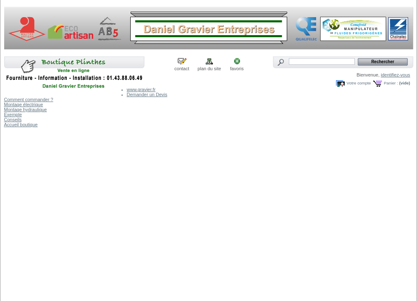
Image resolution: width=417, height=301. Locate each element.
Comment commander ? (28, 99)
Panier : (391, 83)
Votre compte (358, 83)
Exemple (13, 114)
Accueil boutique (21, 124)
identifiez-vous (395, 74)
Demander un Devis (147, 94)
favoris (236, 68)
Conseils (13, 119)
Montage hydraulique (25, 109)
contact (181, 68)
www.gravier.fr (141, 89)
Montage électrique (23, 104)
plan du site (209, 68)
